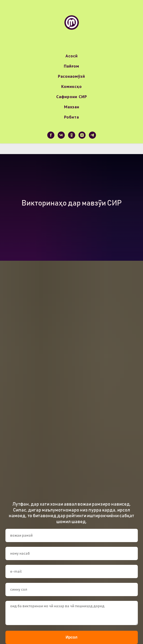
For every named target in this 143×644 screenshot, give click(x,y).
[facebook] (50, 135)
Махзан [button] (71, 107)
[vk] (61, 135)
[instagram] (82, 135)
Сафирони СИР (71, 96)
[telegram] (92, 135)
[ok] (71, 135)
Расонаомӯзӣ (71, 76)
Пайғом (71, 66)
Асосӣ (71, 56)
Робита (71, 117)
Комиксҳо (71, 86)
